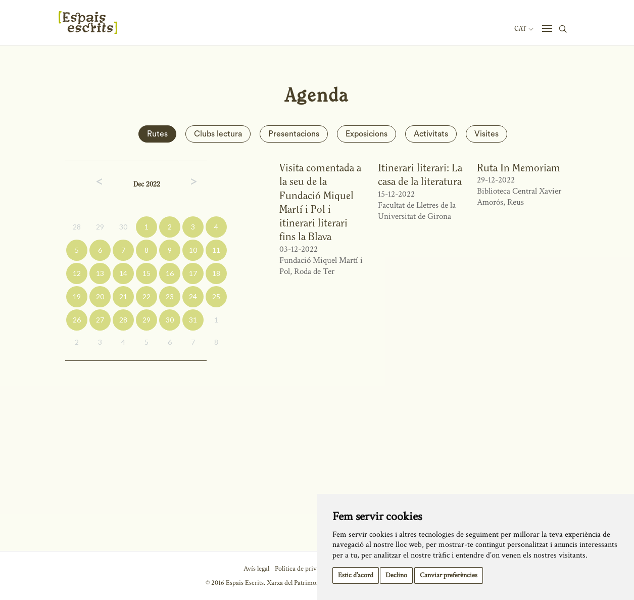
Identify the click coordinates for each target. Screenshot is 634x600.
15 (146, 273)
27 (100, 319)
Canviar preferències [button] (448, 575)
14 (123, 273)
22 (146, 296)
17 (193, 273)
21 (123, 296)
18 (216, 273)
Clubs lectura (218, 134)
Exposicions (366, 134)
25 (216, 296)
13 (100, 273)
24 (193, 296)
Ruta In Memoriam (518, 167)
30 (123, 226)
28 (77, 226)
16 (170, 273)
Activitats (431, 134)
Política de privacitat (303, 568)
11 (216, 250)
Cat (523, 29)
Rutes (157, 134)
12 (77, 273)
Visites (486, 134)
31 (193, 319)
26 (77, 319)
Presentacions (293, 134)
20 (100, 296)
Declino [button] (396, 575)
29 (100, 226)
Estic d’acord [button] (355, 575)
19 (77, 296)
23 (170, 296)
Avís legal (256, 568)
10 (193, 250)
